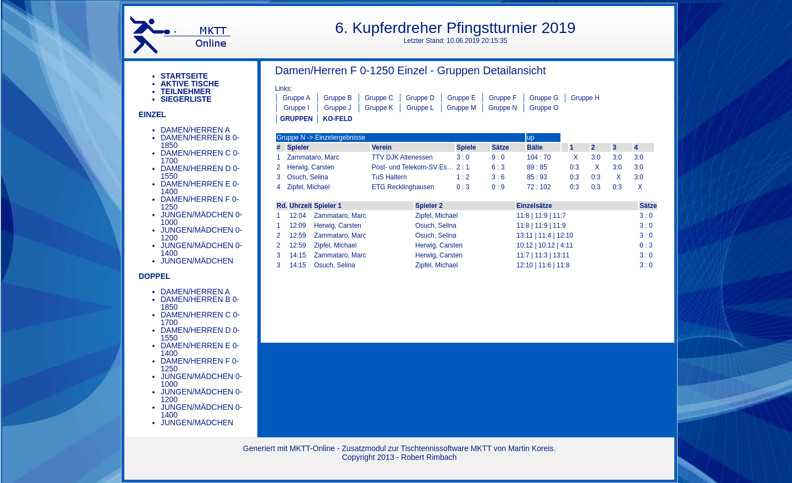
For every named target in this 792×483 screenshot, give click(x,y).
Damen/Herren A (195, 129)
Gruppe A (297, 98)
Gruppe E (461, 98)
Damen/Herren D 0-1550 (200, 172)
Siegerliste (186, 99)
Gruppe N (502, 108)
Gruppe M (461, 108)
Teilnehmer (186, 91)
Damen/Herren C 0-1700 (200, 157)
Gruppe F (503, 98)
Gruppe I (297, 108)
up (530, 137)
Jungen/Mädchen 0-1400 (202, 249)
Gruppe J (337, 108)
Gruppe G (544, 98)
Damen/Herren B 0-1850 (200, 141)
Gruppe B (337, 98)
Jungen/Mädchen (197, 260)
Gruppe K (379, 108)
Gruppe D (420, 98)
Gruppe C (379, 98)
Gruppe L (420, 108)
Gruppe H (585, 98)
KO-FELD (337, 119)
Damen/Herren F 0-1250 (200, 203)
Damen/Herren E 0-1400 (200, 187)
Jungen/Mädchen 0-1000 (202, 218)
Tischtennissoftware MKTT (446, 448)
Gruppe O (544, 108)
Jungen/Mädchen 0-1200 (202, 234)
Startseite (184, 76)
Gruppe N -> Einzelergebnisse (321, 137)
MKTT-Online (312, 448)
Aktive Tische (190, 83)
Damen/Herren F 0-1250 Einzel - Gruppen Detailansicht (410, 70)
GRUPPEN (296, 119)
